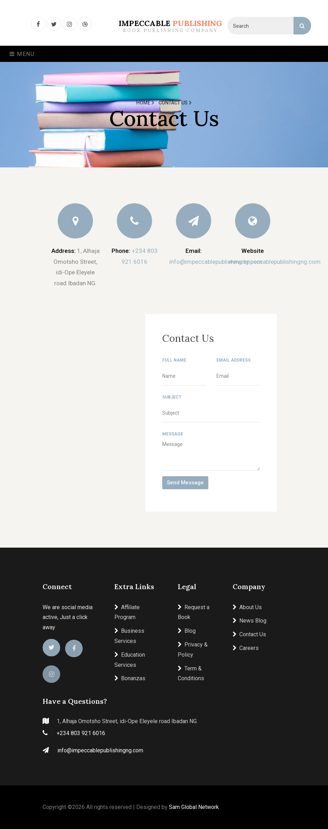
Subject (172, 397)
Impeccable (170, 25)
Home (145, 103)
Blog (187, 630)
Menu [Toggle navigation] (22, 54)
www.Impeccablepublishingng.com (274, 261)
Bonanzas (129, 678)
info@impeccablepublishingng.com (215, 261)
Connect (57, 586)
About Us (247, 607)
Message (172, 434)
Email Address (233, 360)
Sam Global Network (194, 807)
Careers (246, 648)
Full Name (174, 360)
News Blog (249, 620)
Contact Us (249, 634)
